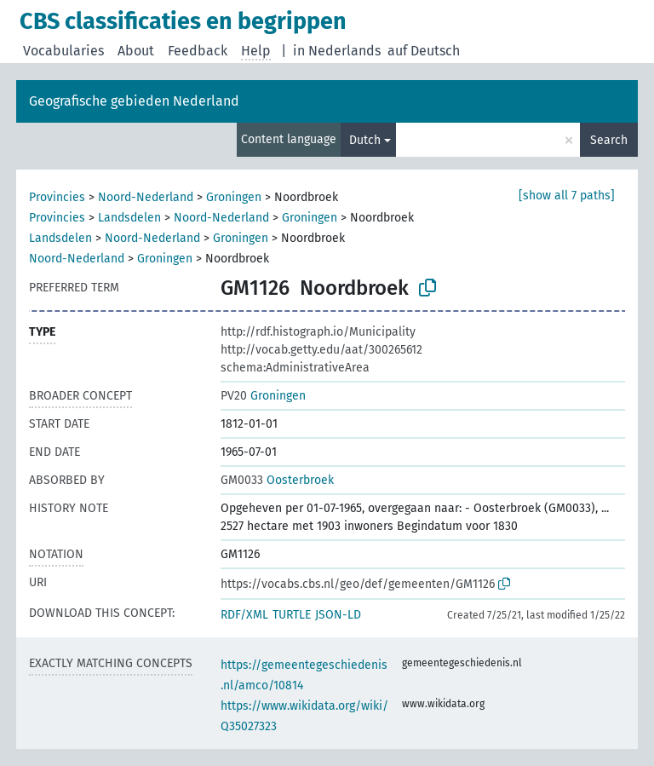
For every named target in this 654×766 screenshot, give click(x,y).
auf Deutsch (423, 51)
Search (609, 140)
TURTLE (291, 615)
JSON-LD (338, 615)
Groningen (233, 197)
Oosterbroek (277, 480)
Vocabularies (63, 51)
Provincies (57, 197)
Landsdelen (129, 217)
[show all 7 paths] (567, 195)
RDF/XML (244, 615)
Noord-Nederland (145, 197)
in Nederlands (337, 51)
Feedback (197, 51)
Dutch (365, 140)
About (136, 51)
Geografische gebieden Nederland (134, 101)
